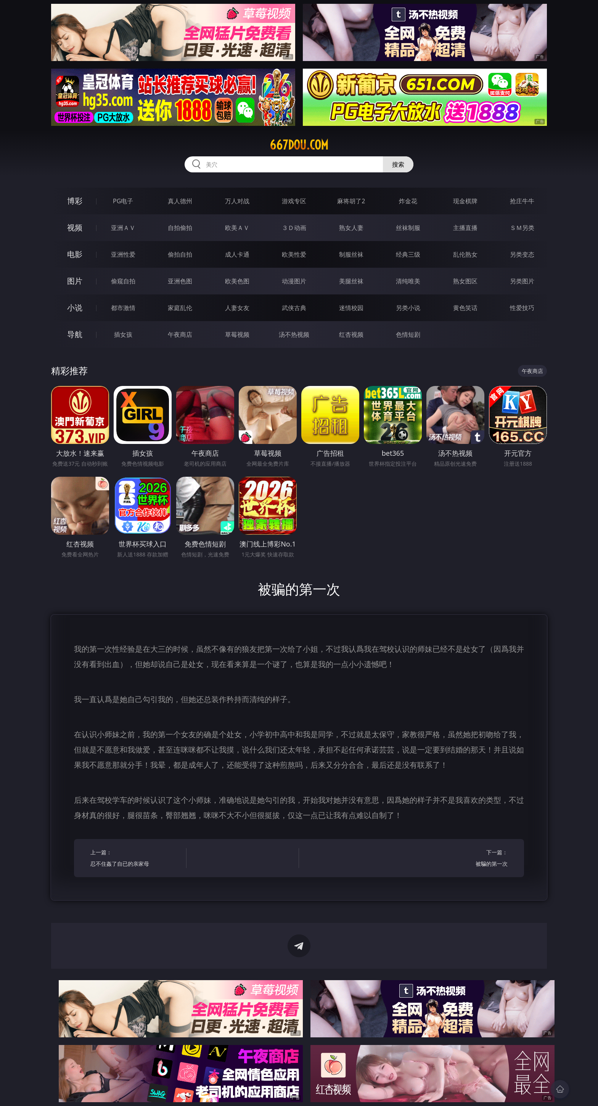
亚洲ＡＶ (123, 227)
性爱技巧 (522, 308)
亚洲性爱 (123, 254)
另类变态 (522, 254)
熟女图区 (465, 281)
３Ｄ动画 (294, 227)
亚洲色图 (180, 281)
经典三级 (408, 254)
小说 (74, 307)
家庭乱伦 (180, 308)
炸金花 (408, 201)
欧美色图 (237, 281)
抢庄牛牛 (522, 201)
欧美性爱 (294, 254)
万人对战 (237, 201)
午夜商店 (180, 334)
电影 (74, 254)
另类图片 (522, 281)
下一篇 (462, 859)
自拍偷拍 (180, 227)
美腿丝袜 (351, 281)
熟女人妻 (351, 227)
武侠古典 (294, 308)
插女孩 (123, 334)
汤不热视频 (294, 334)
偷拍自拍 (180, 254)
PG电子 (123, 201)
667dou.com (299, 145)
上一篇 (136, 859)
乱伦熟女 (465, 254)
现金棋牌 (465, 201)
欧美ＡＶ (237, 227)
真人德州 (180, 201)
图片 (74, 281)
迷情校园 (351, 308)
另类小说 (408, 308)
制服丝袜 (351, 254)
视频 (74, 227)
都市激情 (123, 308)
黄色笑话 (465, 308)
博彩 (74, 201)
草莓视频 (237, 334)
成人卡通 (237, 254)
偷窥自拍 (123, 281)
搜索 (398, 164)
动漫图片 (294, 281)
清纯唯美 (408, 281)
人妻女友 (237, 308)
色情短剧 (408, 334)
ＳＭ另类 (522, 227)
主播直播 (465, 227)
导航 (74, 334)
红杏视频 (351, 334)
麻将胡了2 (351, 201)
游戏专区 (294, 201)
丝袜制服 (408, 227)
